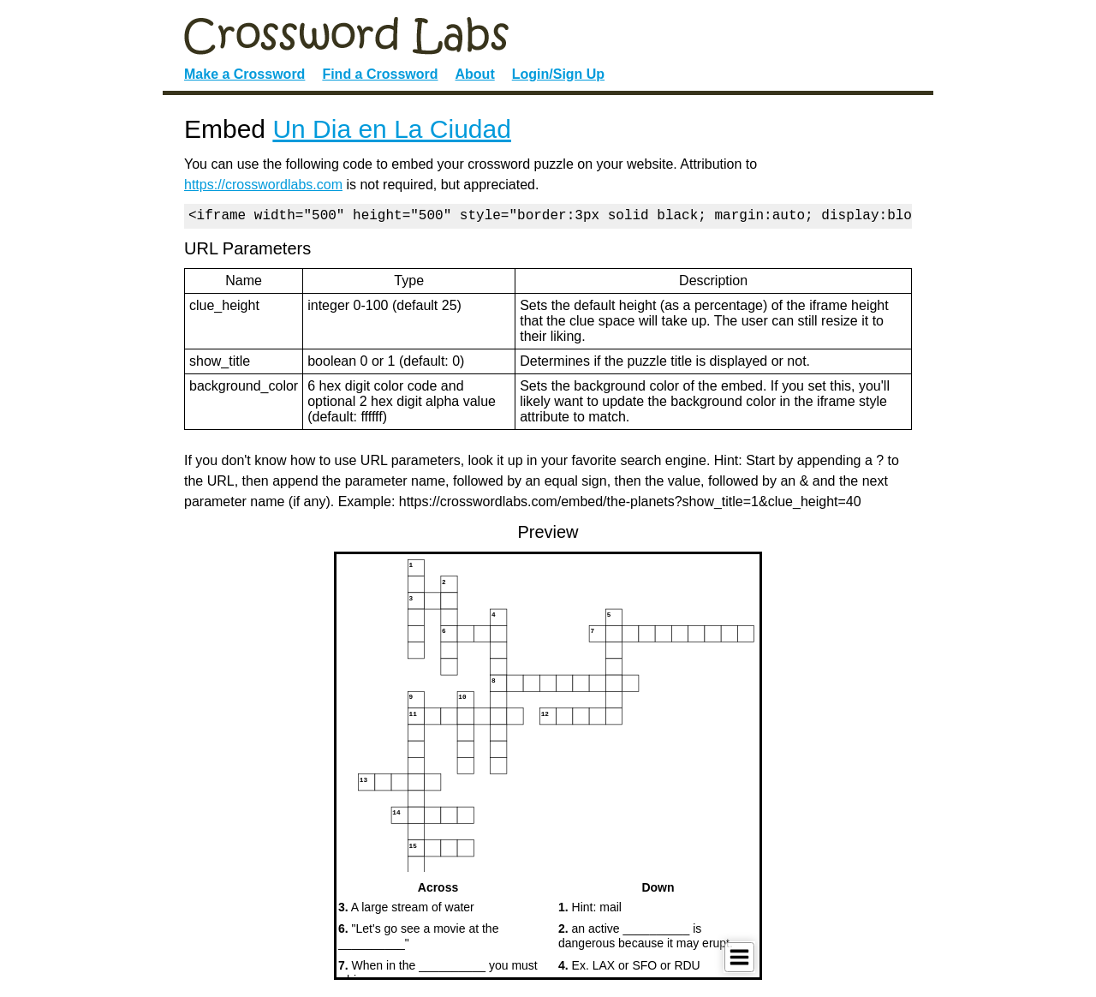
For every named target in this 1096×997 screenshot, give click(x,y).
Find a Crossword (380, 74)
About (475, 74)
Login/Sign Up (558, 74)
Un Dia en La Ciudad (391, 129)
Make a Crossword (244, 74)
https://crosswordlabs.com (263, 184)
